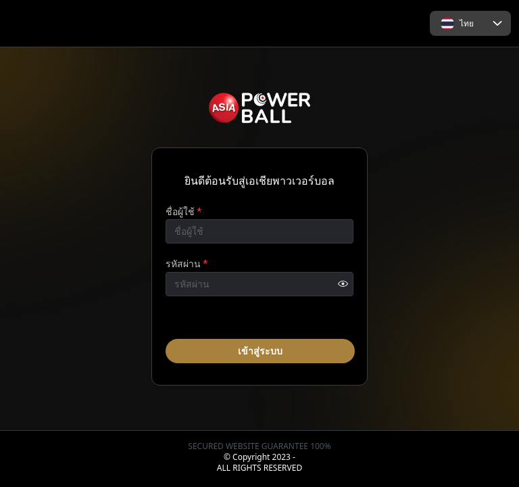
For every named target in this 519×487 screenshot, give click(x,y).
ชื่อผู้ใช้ (183, 210)
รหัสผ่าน (186, 263)
